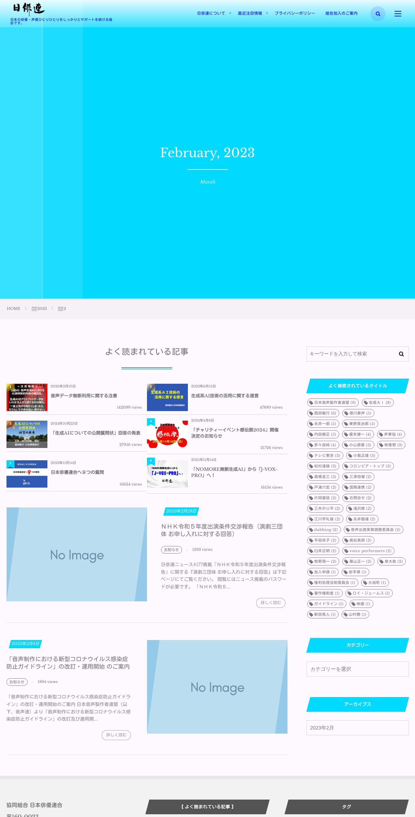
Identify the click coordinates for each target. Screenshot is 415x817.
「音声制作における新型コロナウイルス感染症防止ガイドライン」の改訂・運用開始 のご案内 (68, 666)
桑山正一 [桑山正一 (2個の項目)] (361, 561)
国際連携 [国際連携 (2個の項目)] (361, 487)
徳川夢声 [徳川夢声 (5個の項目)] (360, 413)
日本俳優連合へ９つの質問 (77, 472)
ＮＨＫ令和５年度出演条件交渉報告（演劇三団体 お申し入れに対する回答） (222, 534)
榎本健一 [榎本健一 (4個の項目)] (360, 434)
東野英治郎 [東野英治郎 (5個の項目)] (362, 423)
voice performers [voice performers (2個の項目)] (370, 550)
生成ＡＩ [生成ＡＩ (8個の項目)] (380, 402)
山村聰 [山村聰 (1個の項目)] (357, 614)
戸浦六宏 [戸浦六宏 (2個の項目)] (325, 487)
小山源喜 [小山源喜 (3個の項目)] (360, 444)
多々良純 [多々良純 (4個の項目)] (325, 444)
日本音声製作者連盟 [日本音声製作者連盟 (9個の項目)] (335, 402)
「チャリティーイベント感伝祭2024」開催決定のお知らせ (235, 433)
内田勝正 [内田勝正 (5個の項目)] (325, 434)
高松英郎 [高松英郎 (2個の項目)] (361, 540)
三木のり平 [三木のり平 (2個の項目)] (327, 508)
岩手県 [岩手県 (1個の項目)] (357, 572)
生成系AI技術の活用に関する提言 (225, 396)
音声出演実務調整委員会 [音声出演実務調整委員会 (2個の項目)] (375, 529)
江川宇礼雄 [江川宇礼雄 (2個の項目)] (327, 519)
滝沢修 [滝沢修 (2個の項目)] (362, 508)
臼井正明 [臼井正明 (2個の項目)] (325, 550)
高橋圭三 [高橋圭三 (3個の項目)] (325, 476)
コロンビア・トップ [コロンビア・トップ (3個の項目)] (370, 466)
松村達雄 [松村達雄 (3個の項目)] (325, 466)
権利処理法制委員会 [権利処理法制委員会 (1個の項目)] (334, 582)
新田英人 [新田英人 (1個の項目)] (325, 614)
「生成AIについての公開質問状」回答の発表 (95, 433)
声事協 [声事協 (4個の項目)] (393, 434)
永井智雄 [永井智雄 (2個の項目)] (364, 519)
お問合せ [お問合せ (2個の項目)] (361, 497)
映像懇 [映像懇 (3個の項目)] (393, 444)
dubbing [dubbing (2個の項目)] (326, 529)
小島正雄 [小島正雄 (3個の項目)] (364, 455)
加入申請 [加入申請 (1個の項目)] (325, 572)
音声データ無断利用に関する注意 (84, 396)
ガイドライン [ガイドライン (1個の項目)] (329, 603)
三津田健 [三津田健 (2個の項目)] (361, 476)
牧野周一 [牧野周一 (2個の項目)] (325, 561)
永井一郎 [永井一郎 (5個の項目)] (325, 423)
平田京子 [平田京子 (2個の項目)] (325, 540)
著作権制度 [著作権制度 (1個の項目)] (327, 593)
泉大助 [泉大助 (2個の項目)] (394, 561)
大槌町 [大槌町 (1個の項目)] (377, 582)
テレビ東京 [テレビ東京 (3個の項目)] (327, 455)
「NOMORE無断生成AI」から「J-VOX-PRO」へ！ (234, 472)
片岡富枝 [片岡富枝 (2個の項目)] (325, 497)
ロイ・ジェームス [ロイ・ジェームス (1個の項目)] (371, 593)
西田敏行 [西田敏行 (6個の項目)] (325, 413)
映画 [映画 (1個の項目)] (363, 603)
